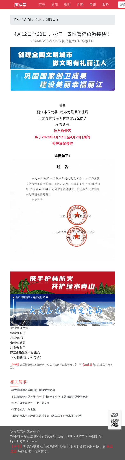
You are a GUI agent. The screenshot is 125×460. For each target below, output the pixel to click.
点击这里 (87, 364)
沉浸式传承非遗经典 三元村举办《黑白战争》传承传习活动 (46, 415)
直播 (80, 4)
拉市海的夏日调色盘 (23, 409)
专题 (92, 4)
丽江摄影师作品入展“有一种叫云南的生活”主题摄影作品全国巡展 (49, 396)
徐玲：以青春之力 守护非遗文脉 (30, 403)
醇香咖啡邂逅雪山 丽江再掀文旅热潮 (33, 390)
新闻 (54, 4)
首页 (42, 4)
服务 (105, 4)
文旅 (38, 19)
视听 (67, 4)
